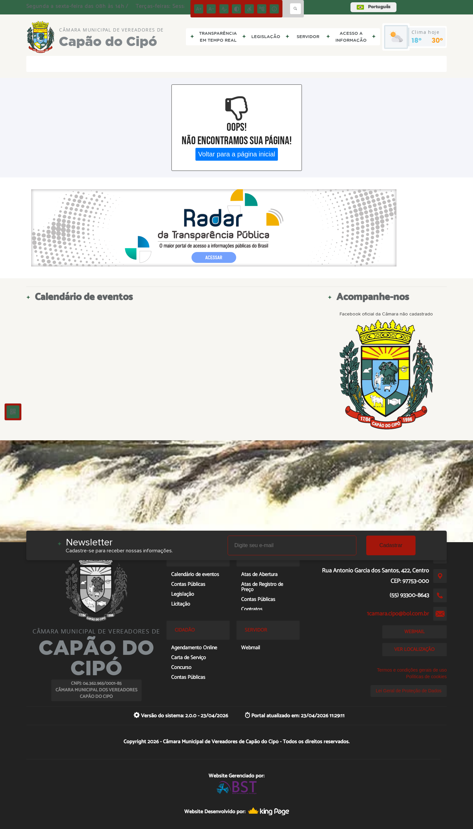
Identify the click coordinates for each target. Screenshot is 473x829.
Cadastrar (390, 545)
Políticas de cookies (426, 676)
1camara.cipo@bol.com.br (398, 614)
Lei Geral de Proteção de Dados (408, 690)
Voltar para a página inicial (236, 154)
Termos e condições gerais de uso (412, 670)
